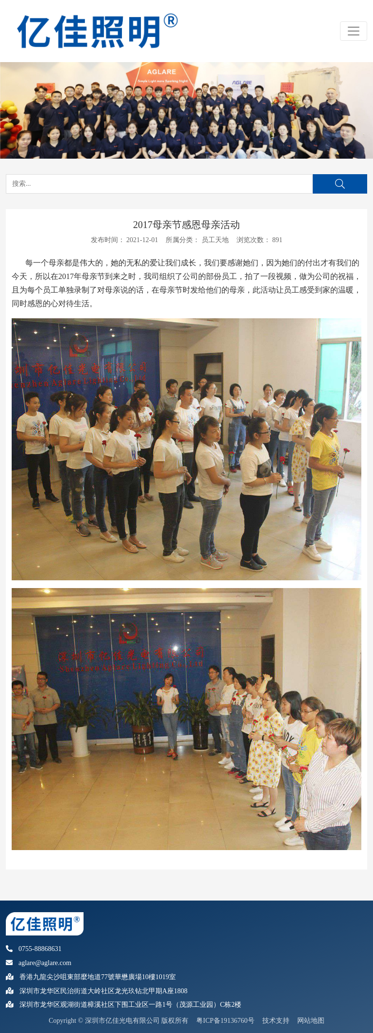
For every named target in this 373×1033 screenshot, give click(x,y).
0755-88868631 (34, 948)
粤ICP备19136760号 (225, 1020)
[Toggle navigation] (353, 31)
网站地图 (310, 1020)
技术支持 (275, 1020)
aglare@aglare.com (38, 963)
